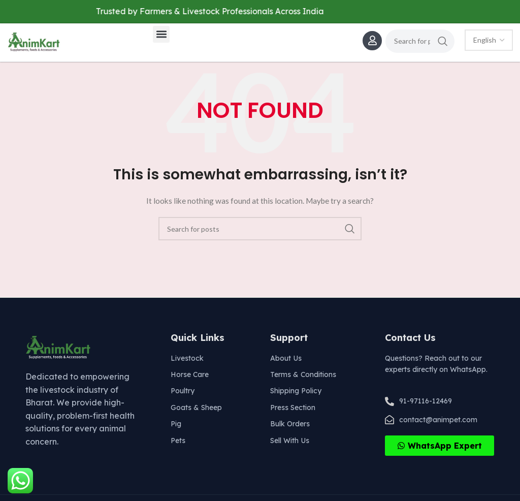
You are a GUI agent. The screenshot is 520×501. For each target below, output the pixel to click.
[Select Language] (489, 40)
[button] (161, 34)
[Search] (420, 41)
